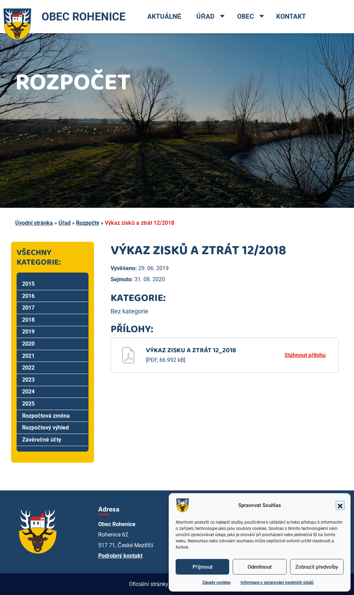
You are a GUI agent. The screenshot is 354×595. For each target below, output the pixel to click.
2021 (28, 356)
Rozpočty (87, 223)
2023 (28, 379)
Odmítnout (260, 567)
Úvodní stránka (34, 223)
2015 (28, 284)
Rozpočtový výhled (45, 427)
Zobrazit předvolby (316, 567)
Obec (245, 16)
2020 (28, 343)
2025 (28, 403)
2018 (28, 320)
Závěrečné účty (41, 439)
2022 (28, 367)
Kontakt (291, 16)
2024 (28, 391)
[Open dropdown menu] (222, 17)
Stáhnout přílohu (305, 355)
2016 (28, 296)
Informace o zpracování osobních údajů (277, 582)
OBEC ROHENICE (62, 17)
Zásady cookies (216, 582)
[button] (340, 505)
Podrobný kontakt (120, 555)
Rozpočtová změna (46, 415)
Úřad (205, 16)
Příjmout (203, 567)
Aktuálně (164, 16)
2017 (28, 307)
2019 (28, 331)
